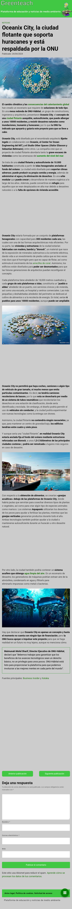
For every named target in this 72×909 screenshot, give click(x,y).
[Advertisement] (36, 213)
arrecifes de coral (41, 263)
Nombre (6, 822)
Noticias (6, 23)
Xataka (45, 678)
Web (4, 849)
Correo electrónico (10, 835)
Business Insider (31, 678)
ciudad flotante (14, 118)
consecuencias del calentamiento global (48, 104)
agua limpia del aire (34, 573)
